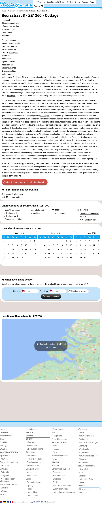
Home (2, 429)
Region (92, 2)
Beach (62, 2)
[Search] (42, 6)
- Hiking (29, 489)
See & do (70, 2)
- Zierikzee (56, 482)
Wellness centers (33, 465)
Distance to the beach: (89, 214)
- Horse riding (31, 492)
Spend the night (53, 2)
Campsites (4, 465)
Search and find (51, 296)
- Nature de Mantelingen (88, 442)
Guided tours (31, 475)
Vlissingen (41, 2)
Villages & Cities (33, 469)
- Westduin (4, 491)
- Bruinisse (56, 479)
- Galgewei (4, 475)
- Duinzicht (4, 472)
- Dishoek (82, 459)
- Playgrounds (32, 455)
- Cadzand (82, 476)
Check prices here (24, 182)
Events (77, 2)
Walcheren (82, 429)
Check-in (17, 291)
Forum (54, 459)
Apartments (5, 455)
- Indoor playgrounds (34, 459)
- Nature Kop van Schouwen (63, 492)
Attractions (30, 452)
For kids (3, 442)
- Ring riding (57, 436)
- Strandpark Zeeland (9, 484)
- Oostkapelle (83, 439)
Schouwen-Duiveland (61, 469)
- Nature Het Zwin (85, 479)
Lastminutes (31, 429)
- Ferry (54, 452)
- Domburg (82, 446)
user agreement (18, 502)
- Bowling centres (33, 462)
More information (13, 197)
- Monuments (31, 445)
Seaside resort (6, 436)
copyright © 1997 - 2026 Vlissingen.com (42, 502)
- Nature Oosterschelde (61, 485)
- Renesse (56, 472)
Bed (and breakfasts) (9, 462)
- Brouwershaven (59, 475)
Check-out (44, 291)
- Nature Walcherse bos (88, 456)
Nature (29, 472)
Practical (85, 2)
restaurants (6, 74)
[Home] (35, 2)
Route (54, 446)
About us (82, 486)
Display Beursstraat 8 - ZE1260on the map (51, 345)
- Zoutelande (83, 452)
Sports (29, 479)
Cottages (4, 469)
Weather (37, 6)
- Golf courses (32, 495)
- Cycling (29, 485)
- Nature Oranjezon (86, 436)
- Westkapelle (83, 449)
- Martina (4, 459)
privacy (26, 502)
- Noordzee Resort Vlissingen (7, 480)
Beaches (29, 436)
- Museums (30, 442)
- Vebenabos (5, 488)
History (3, 446)
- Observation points (34, 449)
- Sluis (80, 472)
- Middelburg (83, 462)
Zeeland (55, 465)
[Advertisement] (51, 270)
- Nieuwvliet (83, 469)
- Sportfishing (57, 429)
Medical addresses (60, 456)
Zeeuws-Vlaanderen (86, 466)
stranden (94, 89)
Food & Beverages (59, 439)
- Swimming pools (33, 482)
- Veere (81, 432)
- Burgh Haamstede (60, 489)
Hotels (3, 494)
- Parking (55, 449)
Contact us (82, 493)
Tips (2, 439)
